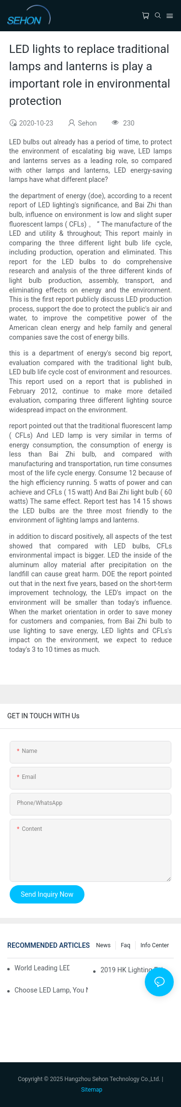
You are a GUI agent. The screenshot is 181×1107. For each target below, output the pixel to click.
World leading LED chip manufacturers (42, 968)
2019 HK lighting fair (132, 970)
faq (125, 945)
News (103, 945)
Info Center (154, 945)
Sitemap (91, 1089)
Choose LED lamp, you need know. (51, 990)
